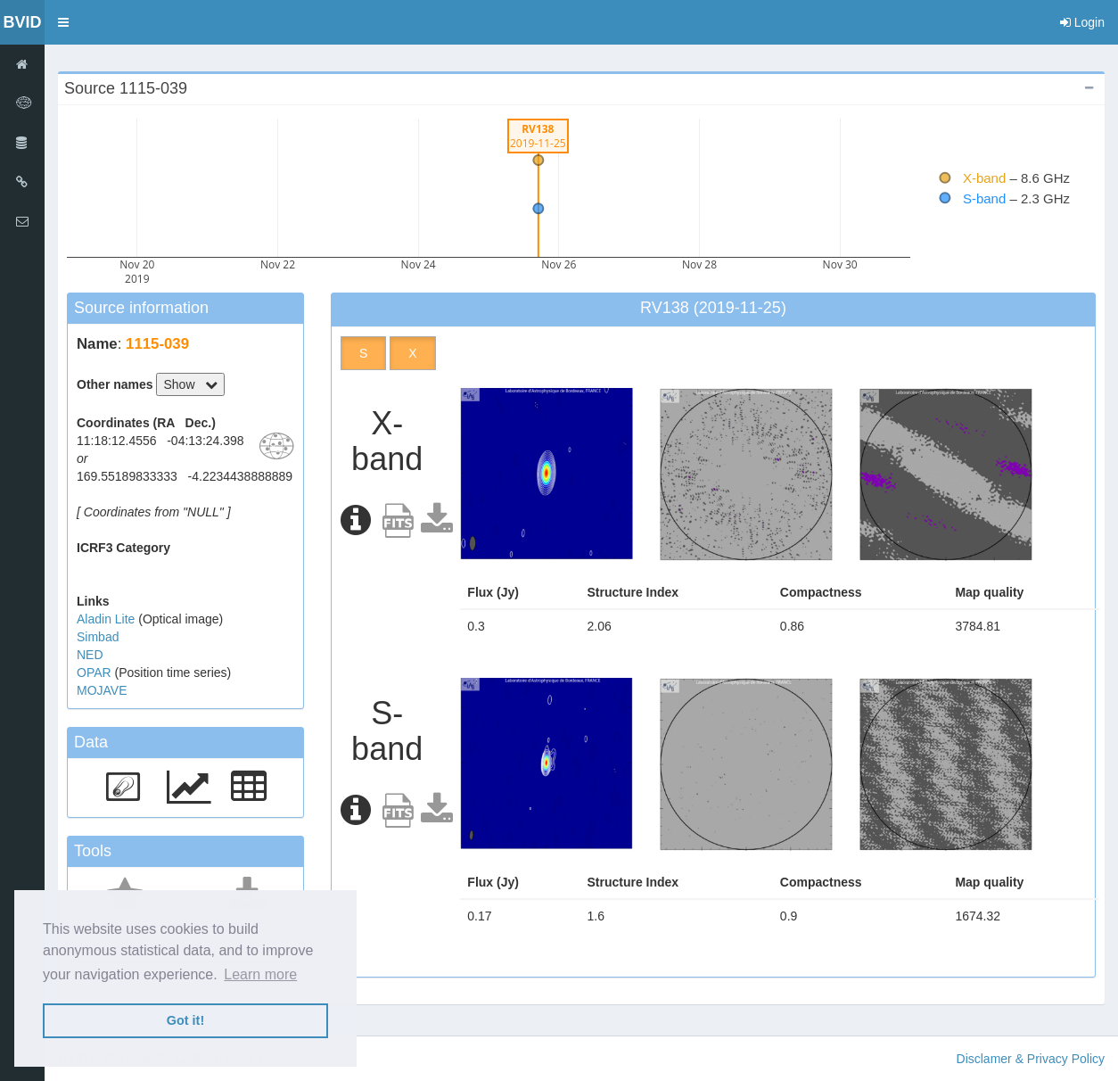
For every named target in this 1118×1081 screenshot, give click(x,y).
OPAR (96, 672)
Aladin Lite (107, 619)
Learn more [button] (260, 974)
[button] (63, 22)
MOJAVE (102, 690)
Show (190, 384)
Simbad (98, 637)
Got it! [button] (185, 1020)
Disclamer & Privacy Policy (1031, 1059)
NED (90, 655)
